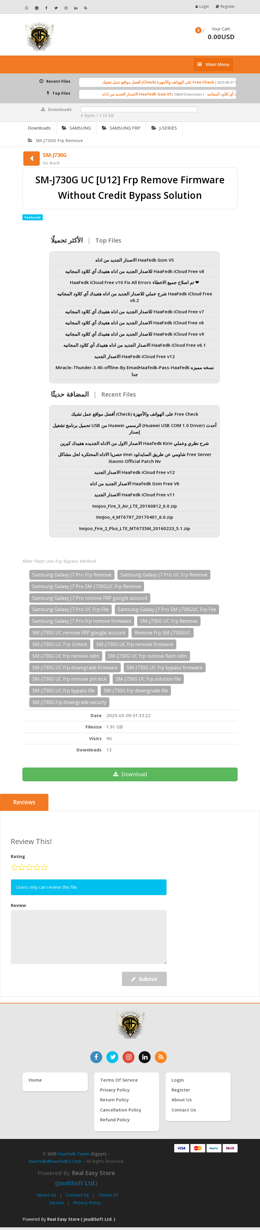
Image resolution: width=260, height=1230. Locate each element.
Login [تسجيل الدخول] (178, 1080)
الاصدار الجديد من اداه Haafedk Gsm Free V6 (134, 487)
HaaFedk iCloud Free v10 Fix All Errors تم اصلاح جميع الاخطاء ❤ (134, 286)
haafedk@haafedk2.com (55, 1161)
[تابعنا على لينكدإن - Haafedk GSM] (76, 8)
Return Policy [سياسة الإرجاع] (114, 1100)
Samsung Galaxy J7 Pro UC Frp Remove (163, 574)
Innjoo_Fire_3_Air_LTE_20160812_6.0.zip (134, 510)
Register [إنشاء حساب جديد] (181, 1090)
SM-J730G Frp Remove (55, 140)
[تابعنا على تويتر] (112, 1057)
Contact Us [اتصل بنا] (184, 1110)
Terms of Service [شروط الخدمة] (119, 1080)
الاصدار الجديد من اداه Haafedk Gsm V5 (147, 94)
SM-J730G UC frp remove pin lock (69, 679)
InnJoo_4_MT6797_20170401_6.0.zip (134, 521)
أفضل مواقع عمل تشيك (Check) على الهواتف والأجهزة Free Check (169, 82)
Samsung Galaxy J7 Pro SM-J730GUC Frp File (167, 609)
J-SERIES (164, 128)
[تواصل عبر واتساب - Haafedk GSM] (26, 8)
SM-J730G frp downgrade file (136, 690)
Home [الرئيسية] (35, 1080)
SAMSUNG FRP (121, 128)
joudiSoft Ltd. (76, 1183)
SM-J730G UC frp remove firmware (134, 644)
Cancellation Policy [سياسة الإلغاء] (120, 1110)
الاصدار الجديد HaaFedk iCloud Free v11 (134, 498)
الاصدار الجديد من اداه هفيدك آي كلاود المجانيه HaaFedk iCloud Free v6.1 (134, 349)
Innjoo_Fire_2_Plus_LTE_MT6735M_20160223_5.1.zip (134, 532)
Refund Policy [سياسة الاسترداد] (115, 1120)
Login (202, 6)
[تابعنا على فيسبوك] (96, 1057)
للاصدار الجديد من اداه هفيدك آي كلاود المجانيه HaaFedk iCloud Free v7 (134, 315)
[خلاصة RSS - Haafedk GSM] (86, 8)
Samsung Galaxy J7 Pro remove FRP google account (89, 598)
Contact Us (77, 1195)
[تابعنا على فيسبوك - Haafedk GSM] (47, 8)
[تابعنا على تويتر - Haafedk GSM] (56, 8)
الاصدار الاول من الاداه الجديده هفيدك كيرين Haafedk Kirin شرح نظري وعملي (134, 447)
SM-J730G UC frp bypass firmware (165, 667)
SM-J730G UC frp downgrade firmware (75, 667)
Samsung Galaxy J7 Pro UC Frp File (70, 609)
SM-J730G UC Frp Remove (169, 621)
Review (18, 905)
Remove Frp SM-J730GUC (162, 632)
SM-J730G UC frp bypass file (63, 690)
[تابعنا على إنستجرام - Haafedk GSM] (66, 8)
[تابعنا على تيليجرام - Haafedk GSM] (37, 8)
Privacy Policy (87, 1202)
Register (225, 6)
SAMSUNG (76, 128)
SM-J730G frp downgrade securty (69, 702)
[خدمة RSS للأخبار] (161, 1057)
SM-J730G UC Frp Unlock (59, 644)
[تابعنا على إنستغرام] (128, 1057)
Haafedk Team (73, 1153)
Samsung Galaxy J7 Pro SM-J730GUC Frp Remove (86, 586)
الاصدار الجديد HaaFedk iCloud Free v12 (134, 360)
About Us (46, 1195)
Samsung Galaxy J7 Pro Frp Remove (71, 574)
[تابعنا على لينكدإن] (145, 1057)
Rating (18, 856)
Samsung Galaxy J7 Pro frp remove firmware (81, 621)
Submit (144, 978)
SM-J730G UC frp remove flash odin (147, 656)
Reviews (24, 802)
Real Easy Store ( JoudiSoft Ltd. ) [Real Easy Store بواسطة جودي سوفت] (81, 1219)
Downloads (39, 128)
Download (130, 774)
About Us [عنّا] (182, 1100)
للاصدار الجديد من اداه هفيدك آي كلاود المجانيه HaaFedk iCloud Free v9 (134, 338)
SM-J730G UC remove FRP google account (79, 632)
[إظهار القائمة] (213, 64)
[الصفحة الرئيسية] (74, 36)
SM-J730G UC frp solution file (148, 679)
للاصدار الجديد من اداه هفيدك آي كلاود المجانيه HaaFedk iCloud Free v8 (134, 275)
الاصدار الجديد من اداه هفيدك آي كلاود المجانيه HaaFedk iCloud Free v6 (134, 326)
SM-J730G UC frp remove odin (65, 656)
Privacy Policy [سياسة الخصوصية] (115, 1090)
